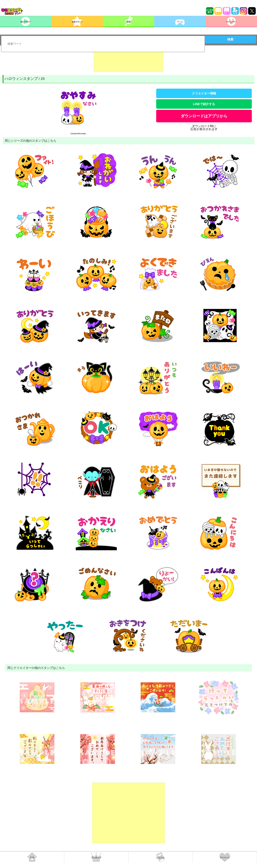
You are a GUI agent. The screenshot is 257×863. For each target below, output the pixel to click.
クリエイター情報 (204, 93)
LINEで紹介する (204, 104)
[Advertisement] (128, 61)
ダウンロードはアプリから (204, 116)
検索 (230, 39)
